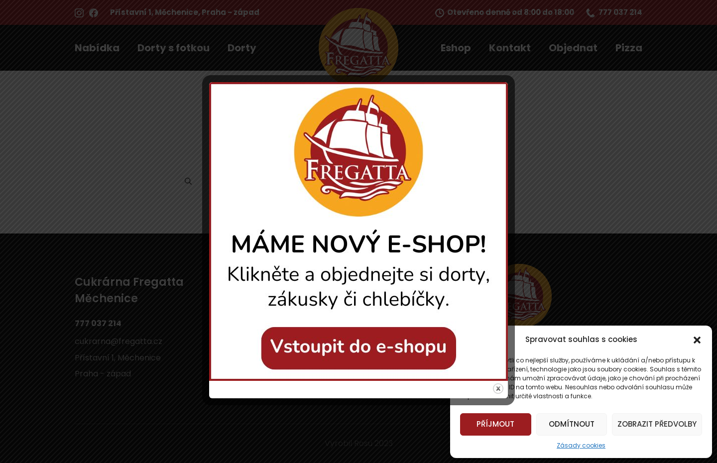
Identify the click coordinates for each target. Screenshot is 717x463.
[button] (697, 340)
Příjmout (495, 424)
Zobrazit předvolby (657, 424)
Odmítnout (572, 424)
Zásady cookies (581, 445)
